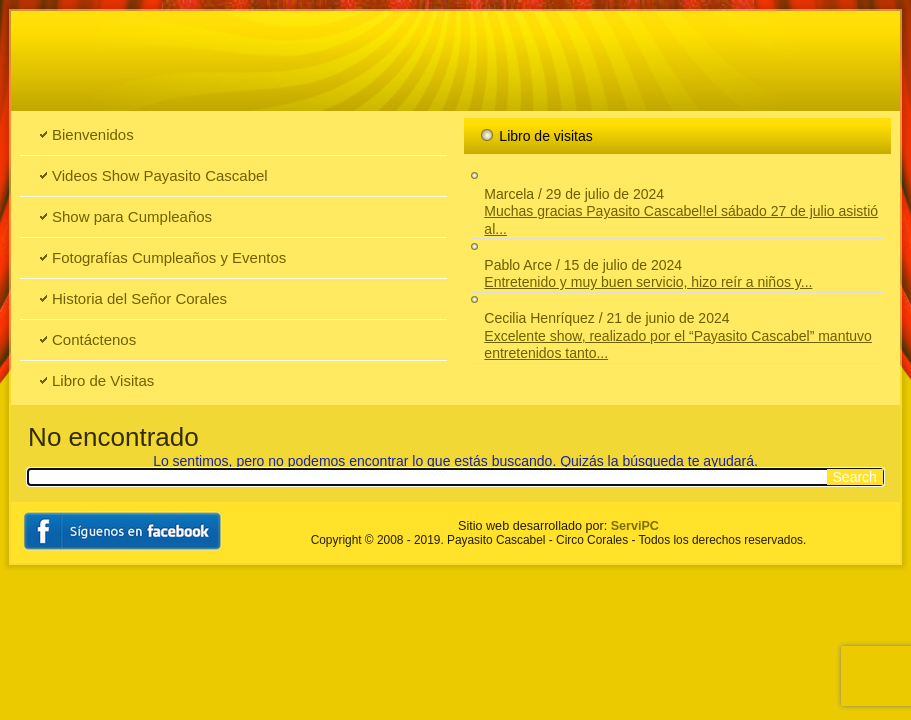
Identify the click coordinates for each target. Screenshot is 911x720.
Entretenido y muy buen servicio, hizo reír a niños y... (648, 282)
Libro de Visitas (103, 380)
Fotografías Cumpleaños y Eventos (169, 257)
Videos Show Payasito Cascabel (160, 175)
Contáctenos (94, 339)
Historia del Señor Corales (139, 298)
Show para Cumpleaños (132, 216)
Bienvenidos (93, 134)
